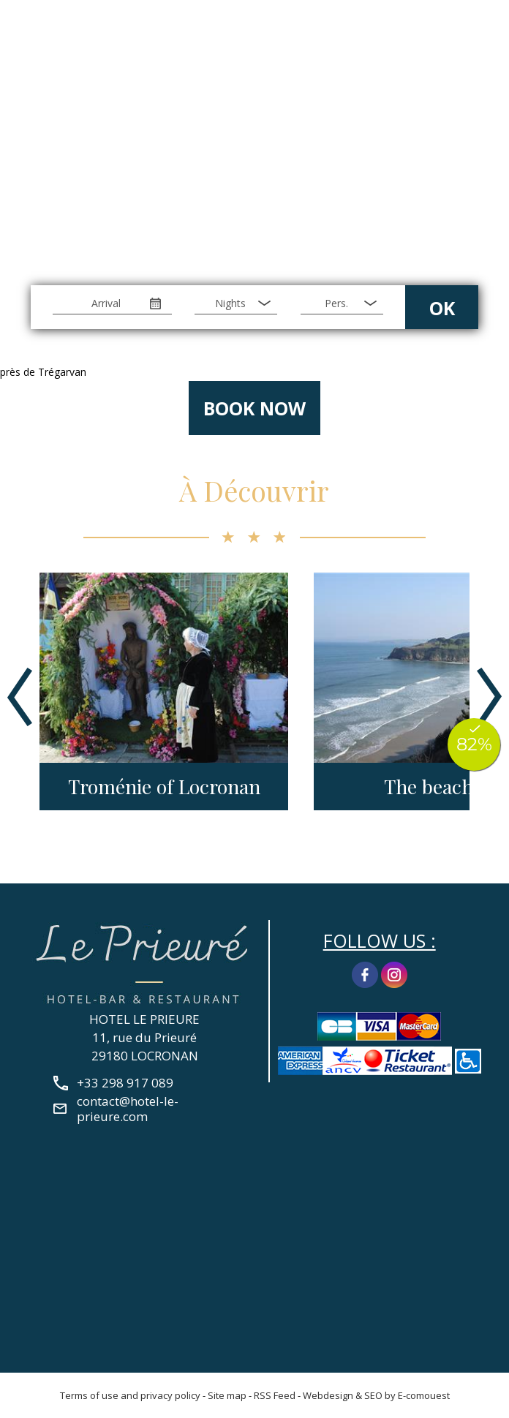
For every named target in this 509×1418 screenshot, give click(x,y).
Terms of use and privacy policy (130, 1395)
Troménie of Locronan (164, 786)
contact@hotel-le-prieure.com (127, 1108)
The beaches (438, 786)
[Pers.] (342, 303)
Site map (227, 1395)
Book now (254, 408)
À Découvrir (254, 490)
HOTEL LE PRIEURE (144, 1019)
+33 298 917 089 (476, 39)
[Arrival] (112, 303)
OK (442, 307)
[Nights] (236, 303)
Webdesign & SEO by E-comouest (376, 1395)
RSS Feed (274, 1395)
